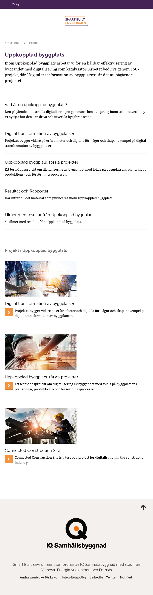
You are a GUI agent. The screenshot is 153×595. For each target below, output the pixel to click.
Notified (126, 577)
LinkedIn (96, 577)
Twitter (111, 577)
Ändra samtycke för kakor (39, 577)
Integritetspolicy (74, 577)
